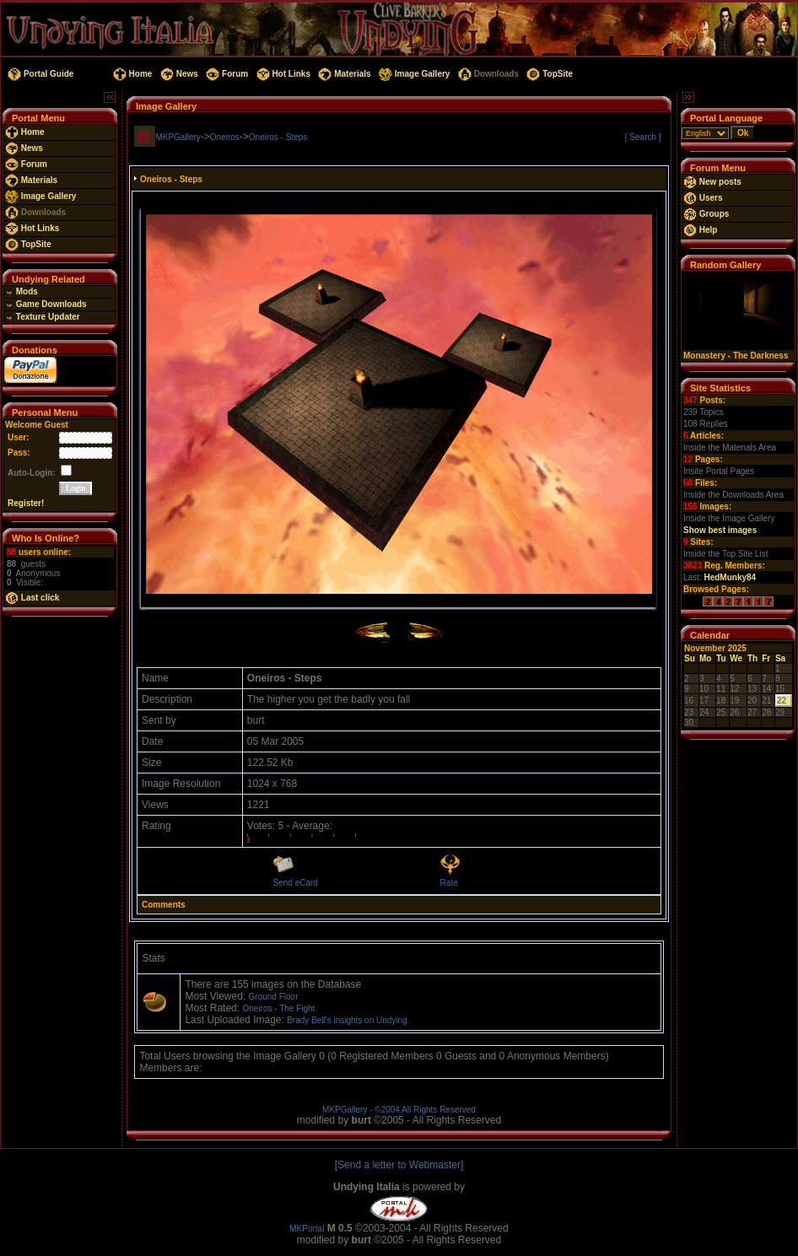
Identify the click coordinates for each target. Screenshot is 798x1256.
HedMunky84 (730, 577)
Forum (225, 73)
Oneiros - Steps (278, 137)
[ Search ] (643, 137)
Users (703, 197)
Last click (32, 597)
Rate (449, 882)
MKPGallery (177, 137)
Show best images (720, 530)
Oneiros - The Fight (278, 1008)
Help (700, 229)
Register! (26, 503)
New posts (712, 181)
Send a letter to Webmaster (399, 1165)
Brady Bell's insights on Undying (347, 1020)
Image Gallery (413, 73)
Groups (706, 213)
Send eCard (295, 882)
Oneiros (225, 137)
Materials (343, 73)
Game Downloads (46, 304)
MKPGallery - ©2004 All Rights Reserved (399, 1109)
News (178, 73)
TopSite (549, 73)
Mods (21, 291)
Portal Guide (39, 73)
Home (131, 73)
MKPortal (306, 1228)
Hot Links (282, 73)
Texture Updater (42, 316)
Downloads (487, 73)
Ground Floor (274, 996)
